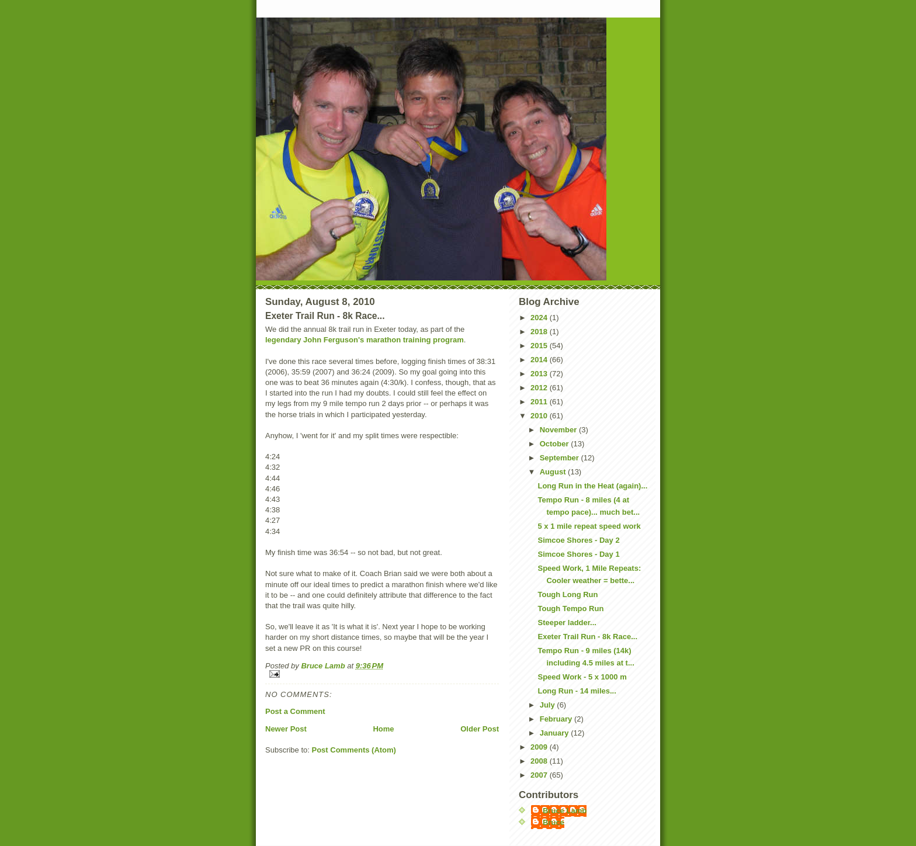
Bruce (553, 822)
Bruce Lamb (324, 665)
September (560, 457)
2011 (540, 401)
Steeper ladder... (566, 622)
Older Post (479, 728)
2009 (540, 747)
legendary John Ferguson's (314, 339)
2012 (540, 387)
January (555, 733)
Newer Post (286, 728)
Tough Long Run (567, 594)
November (559, 429)
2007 (540, 775)
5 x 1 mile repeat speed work (588, 526)
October (555, 443)
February (557, 719)
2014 (540, 359)
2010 (540, 415)
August (554, 471)
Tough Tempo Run (570, 608)
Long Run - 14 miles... (576, 690)
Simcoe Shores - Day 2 (578, 540)
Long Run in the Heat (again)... (592, 485)
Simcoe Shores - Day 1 (578, 554)
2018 (540, 331)
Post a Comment (295, 711)
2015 (540, 345)
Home (383, 728)
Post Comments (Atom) (354, 750)
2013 (540, 373)
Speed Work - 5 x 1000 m (581, 676)
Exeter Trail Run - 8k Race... (587, 636)
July (548, 705)
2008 (540, 761)
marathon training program (415, 339)
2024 (540, 317)
